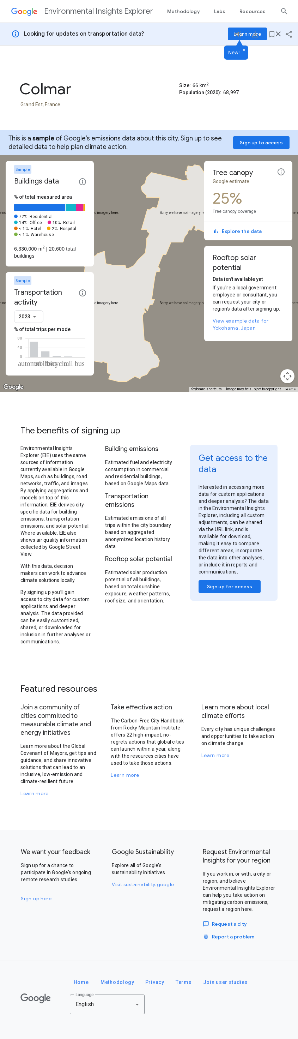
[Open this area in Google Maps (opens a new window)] (13, 387)
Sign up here (36, 898)
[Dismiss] (244, 50)
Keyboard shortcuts (206, 389)
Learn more (34, 793)
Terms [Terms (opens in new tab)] (290, 389)
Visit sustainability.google (143, 884)
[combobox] (29, 316)
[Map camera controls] (287, 376)
